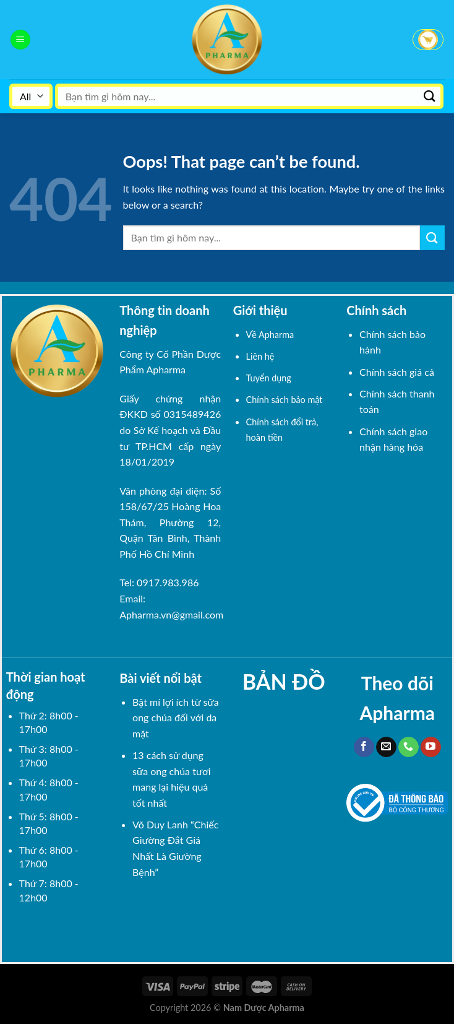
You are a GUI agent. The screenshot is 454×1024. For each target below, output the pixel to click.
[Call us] (408, 747)
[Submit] (430, 96)
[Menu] (20, 40)
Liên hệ (260, 356)
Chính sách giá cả (396, 372)
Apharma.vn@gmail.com (171, 614)
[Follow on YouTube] (431, 747)
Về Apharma (270, 334)
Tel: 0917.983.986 (159, 582)
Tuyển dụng (268, 378)
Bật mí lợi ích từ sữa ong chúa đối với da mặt (175, 717)
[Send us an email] (386, 747)
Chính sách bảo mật (284, 399)
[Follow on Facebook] (364, 747)
